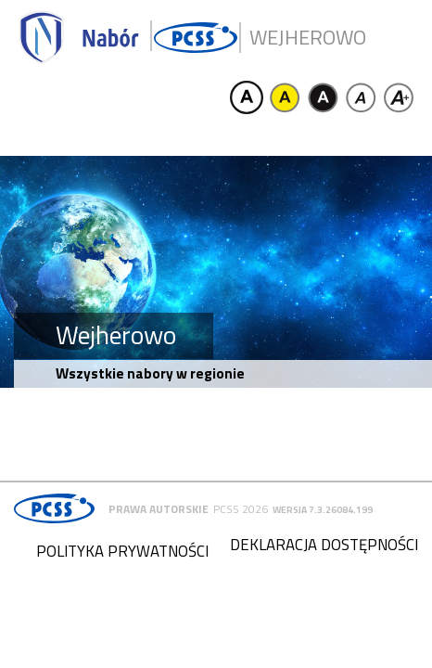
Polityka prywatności (122, 551)
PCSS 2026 (240, 509)
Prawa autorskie (158, 509)
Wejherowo (307, 37)
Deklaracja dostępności (324, 544)
